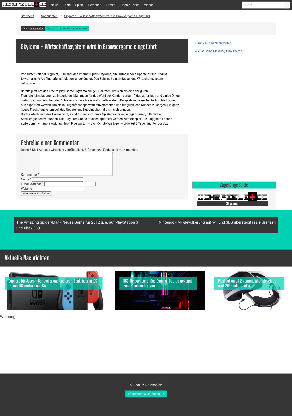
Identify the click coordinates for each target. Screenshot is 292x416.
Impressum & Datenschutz (146, 394)
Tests (67, 5)
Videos (148, 5)
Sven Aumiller (36, 28)
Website (26, 188)
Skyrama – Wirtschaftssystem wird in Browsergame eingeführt (107, 16)
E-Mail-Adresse (32, 184)
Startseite (27, 16)
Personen (94, 5)
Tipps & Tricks (129, 5)
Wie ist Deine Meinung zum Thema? (219, 51)
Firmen (111, 5)
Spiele (79, 5)
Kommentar (30, 175)
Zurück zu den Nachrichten (213, 43)
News (54, 5)
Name (26, 179)
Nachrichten (49, 16)
